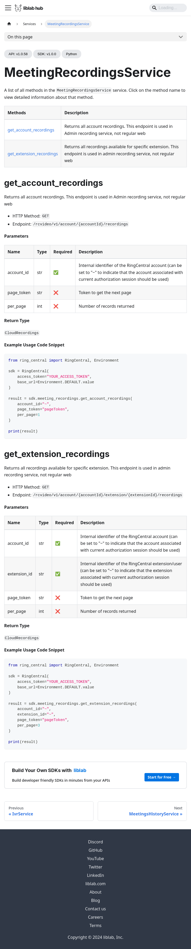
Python (71, 54)
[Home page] (9, 24)
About (95, 892)
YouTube (95, 858)
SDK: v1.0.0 (47, 54)
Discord (95, 842)
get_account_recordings (31, 130)
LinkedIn (95, 875)
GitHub (95, 850)
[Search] (168, 8)
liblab (80, 770)
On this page (20, 37)
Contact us (95, 909)
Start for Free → (162, 777)
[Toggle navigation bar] (8, 8)
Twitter (95, 867)
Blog (95, 900)
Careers (95, 917)
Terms (95, 925)
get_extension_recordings (33, 154)
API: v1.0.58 (18, 54)
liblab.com (95, 884)
